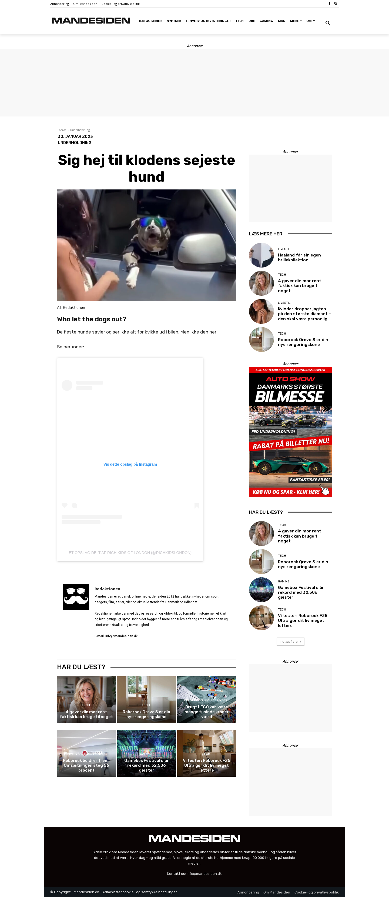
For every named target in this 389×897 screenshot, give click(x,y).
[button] (328, 23)
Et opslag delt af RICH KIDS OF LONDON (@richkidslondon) (130, 553)
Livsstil (284, 249)
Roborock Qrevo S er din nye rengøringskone (146, 714)
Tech (86, 705)
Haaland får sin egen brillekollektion (298, 257)
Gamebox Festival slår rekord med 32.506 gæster (146, 765)
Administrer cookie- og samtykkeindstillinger (139, 892)
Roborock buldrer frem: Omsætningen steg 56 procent (86, 765)
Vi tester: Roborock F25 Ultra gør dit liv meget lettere (206, 765)
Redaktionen (107, 588)
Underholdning (80, 130)
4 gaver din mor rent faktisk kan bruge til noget (86, 714)
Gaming (146, 753)
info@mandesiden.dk (204, 874)
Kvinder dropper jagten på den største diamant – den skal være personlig (305, 314)
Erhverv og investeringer (205, 700)
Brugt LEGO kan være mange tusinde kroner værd (207, 712)
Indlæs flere (290, 641)
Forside (62, 130)
